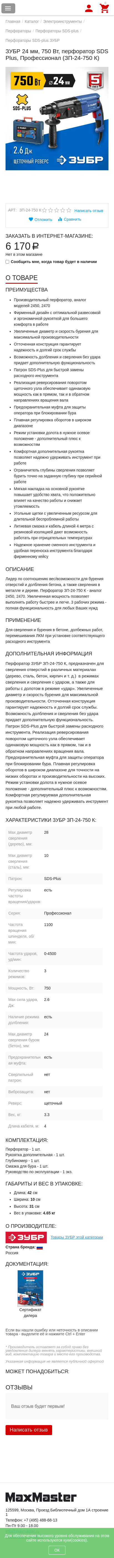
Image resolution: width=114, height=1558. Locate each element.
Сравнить (69, 219)
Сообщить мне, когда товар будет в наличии (51, 261)
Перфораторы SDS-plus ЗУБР (33, 40)
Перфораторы (18, 31)
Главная (13, 21)
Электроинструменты (62, 21)
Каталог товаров (8, 8)
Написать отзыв (89, 210)
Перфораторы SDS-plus (57, 31)
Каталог (32, 21)
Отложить (40, 219)
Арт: (12, 210)
